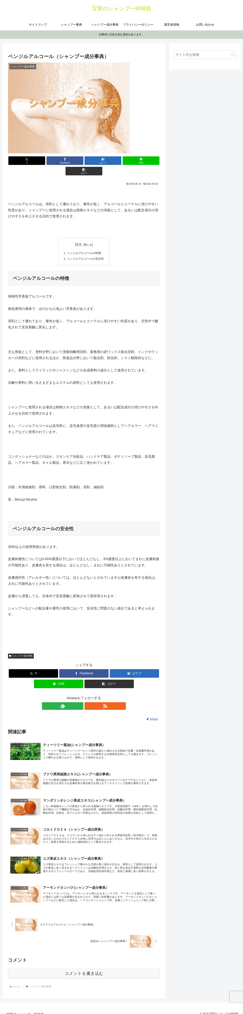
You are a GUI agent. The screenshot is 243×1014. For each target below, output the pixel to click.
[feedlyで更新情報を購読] (79, 696)
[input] (205, 55)
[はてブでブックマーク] (84, 160)
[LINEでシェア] (109, 160)
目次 (78, 234)
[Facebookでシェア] (58, 160)
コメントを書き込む (84, 968)
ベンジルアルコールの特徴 (84, 242)
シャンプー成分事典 (21, 646)
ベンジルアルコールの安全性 (85, 249)
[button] (135, 160)
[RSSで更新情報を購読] (88, 696)
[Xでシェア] (33, 160)
